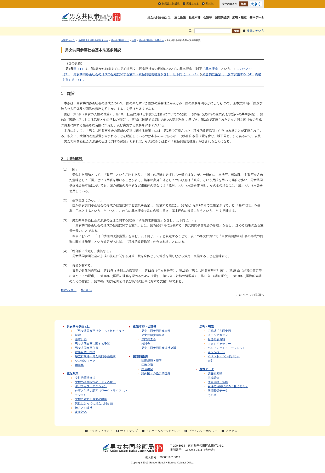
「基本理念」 (211, 68)
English (210, 3)
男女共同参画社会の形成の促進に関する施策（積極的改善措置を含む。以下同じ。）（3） (136, 74)
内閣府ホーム (68, 40)
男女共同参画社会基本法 (151, 40)
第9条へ (86, 290)
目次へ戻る (68, 290)
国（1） (79, 68)
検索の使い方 (255, 30)
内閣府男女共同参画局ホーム (93, 40)
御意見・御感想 (170, 3)
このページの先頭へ (250, 295)
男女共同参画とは (120, 40)
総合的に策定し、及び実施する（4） (228, 74)
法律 (134, 40)
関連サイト (193, 3)
